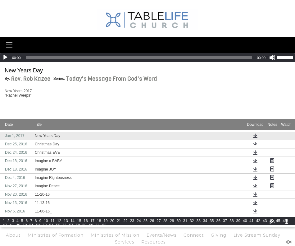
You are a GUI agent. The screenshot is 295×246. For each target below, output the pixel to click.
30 (178, 221)
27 (159, 221)
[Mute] (272, 57)
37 (225, 221)
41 (251, 221)
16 (86, 221)
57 (71, 225)
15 (79, 221)
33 (198, 221)
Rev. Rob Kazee (30, 79)
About (13, 235)
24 (139, 221)
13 (66, 221)
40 (245, 221)
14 (72, 221)
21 (119, 221)
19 (105, 221)
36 (218, 221)
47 (5, 225)
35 (212, 221)
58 (78, 225)
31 (185, 221)
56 (64, 225)
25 (145, 221)
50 (25, 225)
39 (238, 221)
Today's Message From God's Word (111, 79)
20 (112, 221)
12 (59, 221)
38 (231, 221)
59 (84, 225)
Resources (153, 242)
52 (38, 225)
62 (104, 225)
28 (165, 221)
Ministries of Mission (115, 235)
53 (45, 225)
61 (98, 225)
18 (99, 221)
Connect (194, 235)
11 (53, 221)
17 (92, 221)
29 (172, 221)
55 (58, 225)
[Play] (5, 57)
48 (11, 225)
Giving (218, 235)
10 (46, 221)
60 (91, 225)
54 (51, 225)
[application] (147, 57)
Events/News (161, 235)
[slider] (139, 57)
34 (205, 221)
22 (126, 221)
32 (192, 221)
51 (31, 225)
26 (152, 221)
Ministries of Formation (56, 235)
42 (258, 221)
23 (132, 221)
